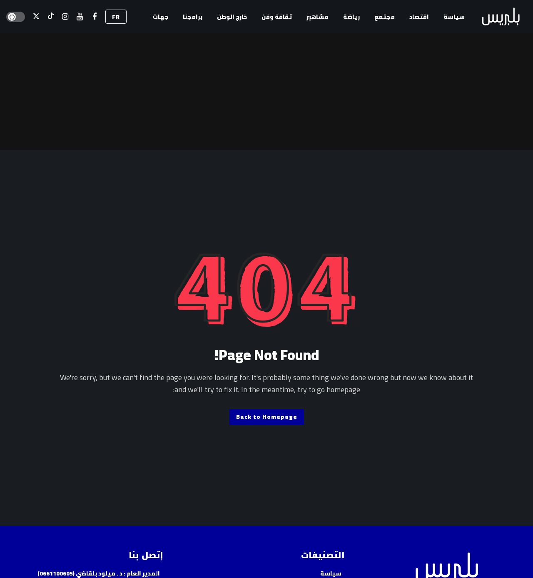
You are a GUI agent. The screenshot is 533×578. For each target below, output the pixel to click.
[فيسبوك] (94, 17)
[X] (36, 17)
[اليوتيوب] (80, 17)
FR (116, 16)
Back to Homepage (266, 416)
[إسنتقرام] (65, 17)
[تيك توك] (50, 17)
